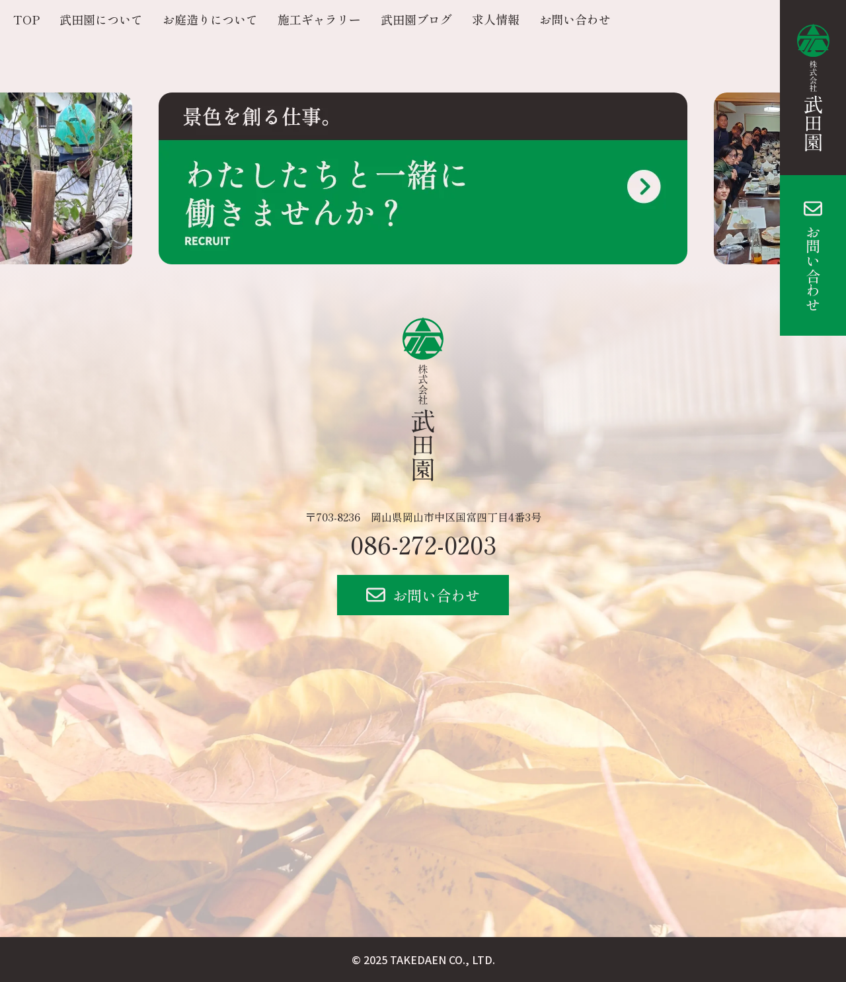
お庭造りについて (210, 19)
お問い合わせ (813, 268)
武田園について (101, 19)
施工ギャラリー (319, 19)
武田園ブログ (416, 19)
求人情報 (495, 19)
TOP (26, 19)
